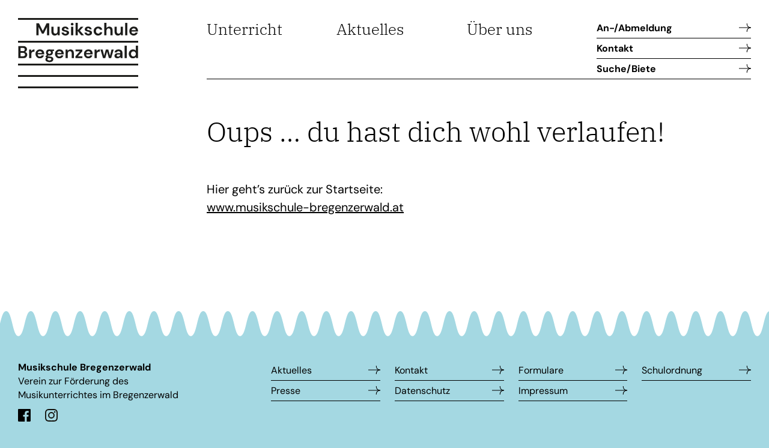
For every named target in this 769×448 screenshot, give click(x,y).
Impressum (543, 390)
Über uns (500, 29)
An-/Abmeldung (634, 28)
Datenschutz (422, 390)
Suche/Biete (626, 68)
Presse (285, 390)
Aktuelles (370, 29)
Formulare (541, 370)
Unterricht (244, 29)
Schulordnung (672, 370)
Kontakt (615, 48)
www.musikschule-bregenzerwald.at (305, 207)
